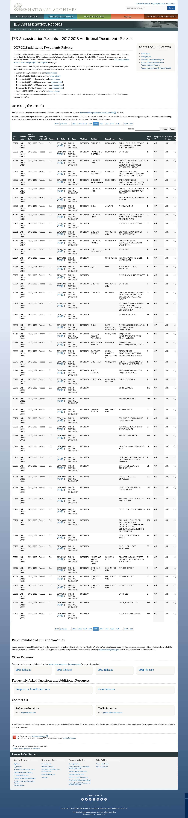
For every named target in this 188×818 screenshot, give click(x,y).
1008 (107, 123)
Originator (158, 137)
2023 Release (64, 669)
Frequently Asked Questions (33, 689)
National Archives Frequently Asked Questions (79, 768)
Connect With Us (94, 795)
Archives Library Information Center (24, 782)
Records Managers (48, 774)
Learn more (167, 814)
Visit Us (127, 16)
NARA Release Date (31, 136)
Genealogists (46, 764)
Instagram (90, 799)
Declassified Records (76, 774)
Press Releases (106, 689)
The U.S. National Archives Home (45, 7)
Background (146, 56)
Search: (131, 129)
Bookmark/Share (158, 3)
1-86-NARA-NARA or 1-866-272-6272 (94, 814)
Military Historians (47, 767)
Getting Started (74, 764)
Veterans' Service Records (60, 16)
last (131, 123)
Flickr (105, 799)
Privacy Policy (85, 808)
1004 (85, 123)
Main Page (145, 53)
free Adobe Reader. (40, 736)
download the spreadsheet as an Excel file (97, 112)
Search (171, 8)
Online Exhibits (19, 786)
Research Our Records (27, 16)
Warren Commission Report (152, 59)
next (126, 123)
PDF (59, 145)
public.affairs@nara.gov (112, 712)
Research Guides (77, 760)
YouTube (97, 799)
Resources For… (49, 760)
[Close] (185, 795)
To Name (95, 139)
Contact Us (170, 3)
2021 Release (146, 669)
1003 (80, 123)
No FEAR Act (116, 808)
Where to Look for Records (78, 777)
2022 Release (105, 669)
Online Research (22, 760)
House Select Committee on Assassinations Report (152, 63)
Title (121, 139)
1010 (117, 123)
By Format (17, 767)
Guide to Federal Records (78, 771)
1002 (74, 123)
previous (63, 123)
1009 (112, 123)
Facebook (82, 799)
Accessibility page (69, 738)
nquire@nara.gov (29, 712)
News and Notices (102, 764)
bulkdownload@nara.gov (108, 649)
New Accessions (102, 767)
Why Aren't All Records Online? (80, 780)
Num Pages (149, 137)
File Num (83, 139)
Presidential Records (21, 775)
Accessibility (74, 808)
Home (16, 29)
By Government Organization (24, 769)
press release (51, 73)
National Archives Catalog (23, 772)
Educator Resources (94, 16)
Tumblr (94, 799)
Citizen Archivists (143, 3)
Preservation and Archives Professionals (50, 770)
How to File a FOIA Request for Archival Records (80, 784)
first (57, 123)
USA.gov (124, 808)
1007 (101, 123)
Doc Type (72, 139)
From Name (110, 139)
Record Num (23, 137)
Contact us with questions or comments (26, 749)
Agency (52, 139)
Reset (172, 129)
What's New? (102, 760)
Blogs (101, 799)
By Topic (17, 764)
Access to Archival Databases (24, 778)
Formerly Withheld (43, 137)
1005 (90, 123)
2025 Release (23, 669)
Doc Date (61, 139)
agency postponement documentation (65, 664)
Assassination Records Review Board (156, 68)
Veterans (44, 777)
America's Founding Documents (161, 16)
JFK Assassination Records (47, 29)
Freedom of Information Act (101, 808)
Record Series (168, 137)
